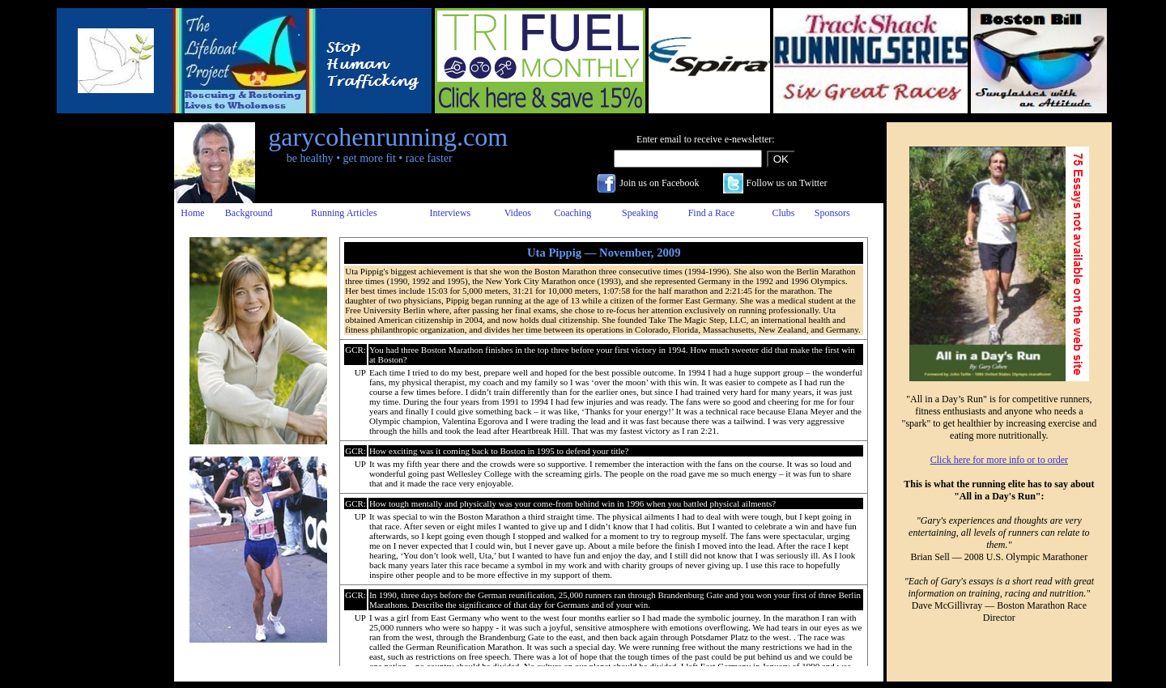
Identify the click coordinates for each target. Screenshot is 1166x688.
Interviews (450, 213)
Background (249, 213)
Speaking (640, 213)
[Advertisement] (107, 365)
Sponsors (832, 213)
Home (192, 213)
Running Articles (344, 213)
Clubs (783, 213)
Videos (517, 213)
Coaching (572, 213)
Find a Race (711, 213)
